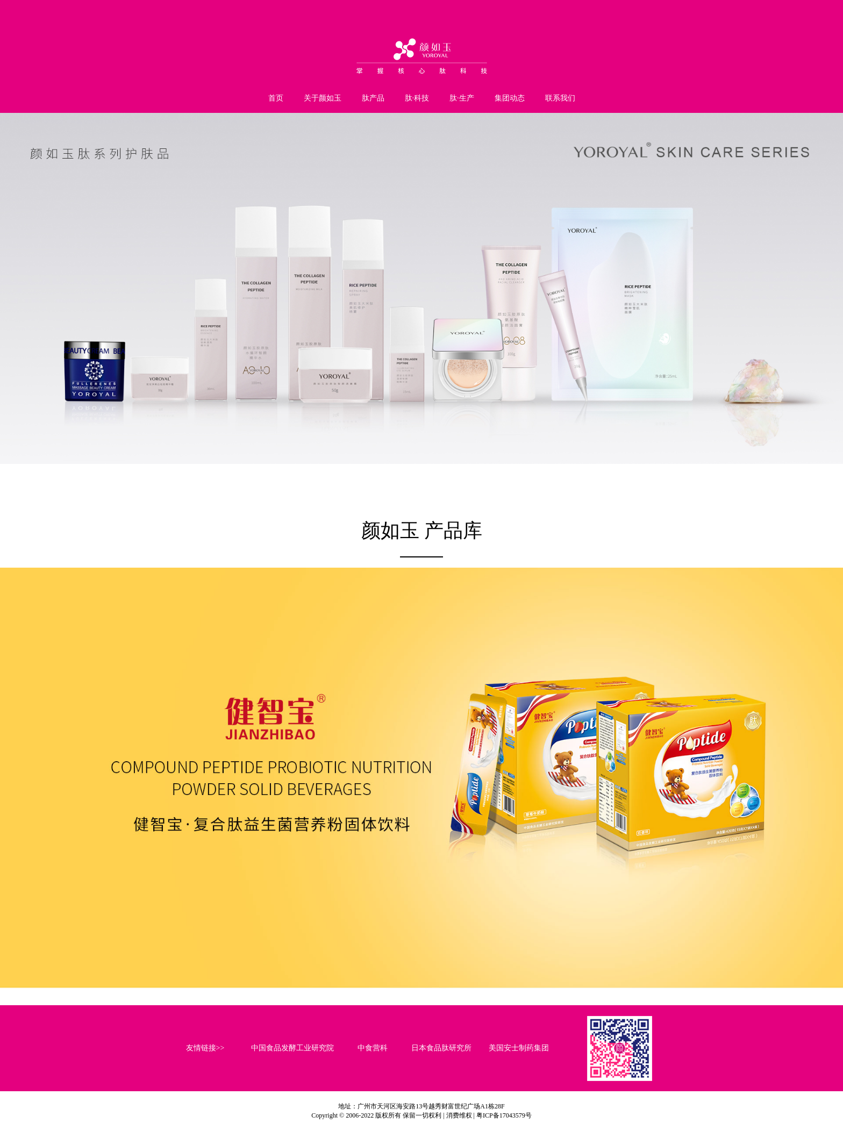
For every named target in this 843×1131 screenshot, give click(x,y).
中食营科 (373, 1048)
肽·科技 (417, 98)
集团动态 (510, 98)
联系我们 (560, 98)
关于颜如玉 (322, 98)
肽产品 (373, 98)
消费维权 (459, 1115)
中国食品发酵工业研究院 (292, 1048)
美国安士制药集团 (519, 1048)
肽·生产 (461, 98)
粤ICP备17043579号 (504, 1115)
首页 (275, 98)
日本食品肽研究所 (441, 1048)
